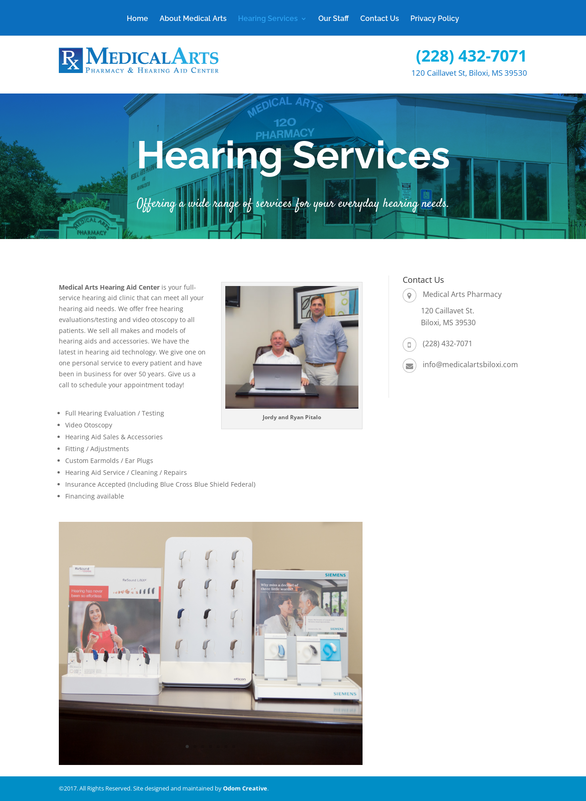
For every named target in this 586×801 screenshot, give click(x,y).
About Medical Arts (193, 19)
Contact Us (379, 19)
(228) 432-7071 (471, 55)
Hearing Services (268, 19)
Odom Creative (245, 788)
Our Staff (333, 19)
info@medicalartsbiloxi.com (470, 364)
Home (137, 19)
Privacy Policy (434, 19)
